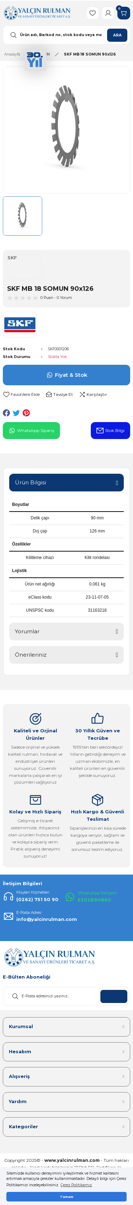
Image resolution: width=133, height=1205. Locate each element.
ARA (117, 35)
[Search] (66, 35)
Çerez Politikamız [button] (76, 1185)
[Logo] (37, 13)
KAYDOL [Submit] (113, 996)
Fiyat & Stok (66, 375)
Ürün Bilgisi (30, 482)
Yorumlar (27, 631)
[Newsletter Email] (66, 996)
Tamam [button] (66, 1197)
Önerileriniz (30, 654)
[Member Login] (108, 13)
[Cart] (123, 13)
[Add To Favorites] (21, 394)
